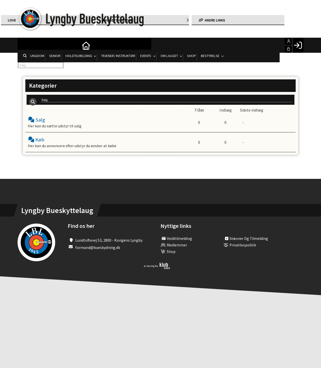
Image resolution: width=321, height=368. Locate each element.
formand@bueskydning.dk (97, 251)
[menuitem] (25, 45)
